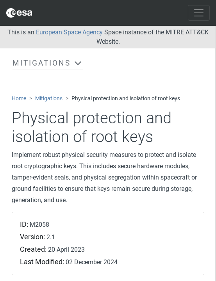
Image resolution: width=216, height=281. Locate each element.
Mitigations (48, 98)
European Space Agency (69, 32)
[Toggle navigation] (199, 13)
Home (19, 98)
